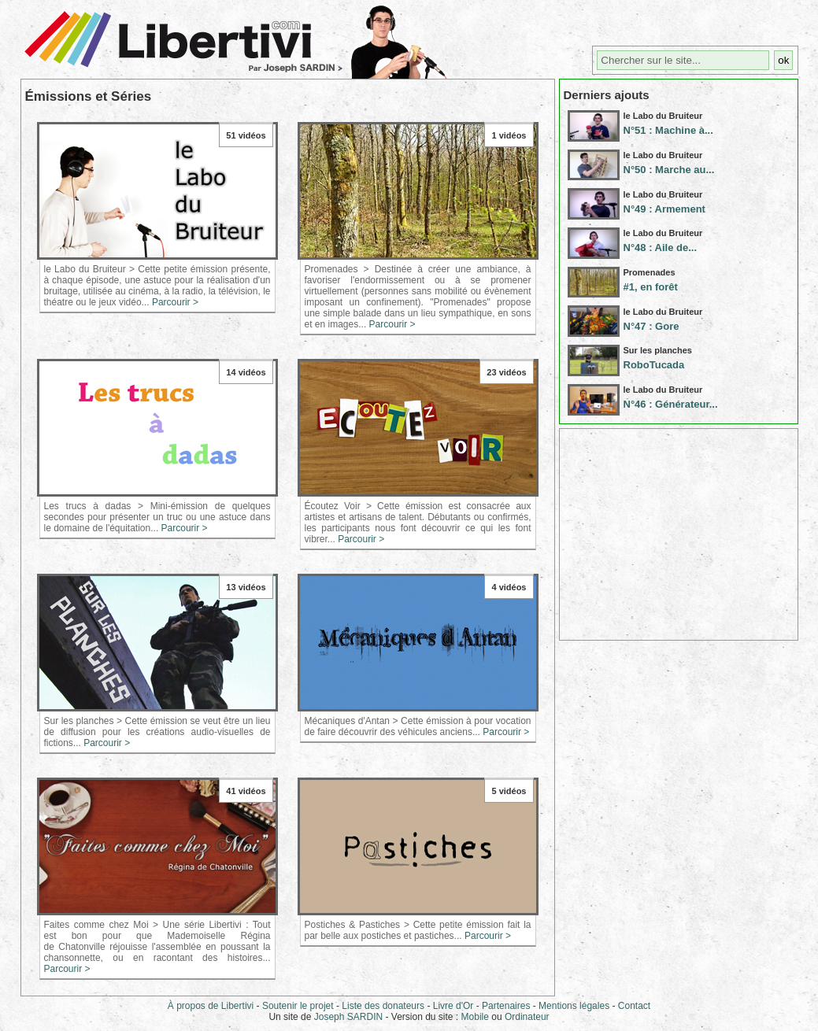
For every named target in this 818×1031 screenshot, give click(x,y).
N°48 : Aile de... (661, 247)
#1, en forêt (651, 287)
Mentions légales (574, 1005)
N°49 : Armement (664, 209)
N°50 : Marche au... (669, 170)
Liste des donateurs (383, 1005)
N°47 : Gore (651, 326)
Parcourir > (175, 302)
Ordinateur (527, 1016)
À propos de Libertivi (211, 1005)
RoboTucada (654, 365)
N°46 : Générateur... (671, 404)
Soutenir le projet (298, 1005)
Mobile (475, 1016)
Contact (634, 1005)
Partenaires (506, 1005)
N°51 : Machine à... (668, 130)
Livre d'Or (453, 1005)
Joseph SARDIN (348, 1016)
